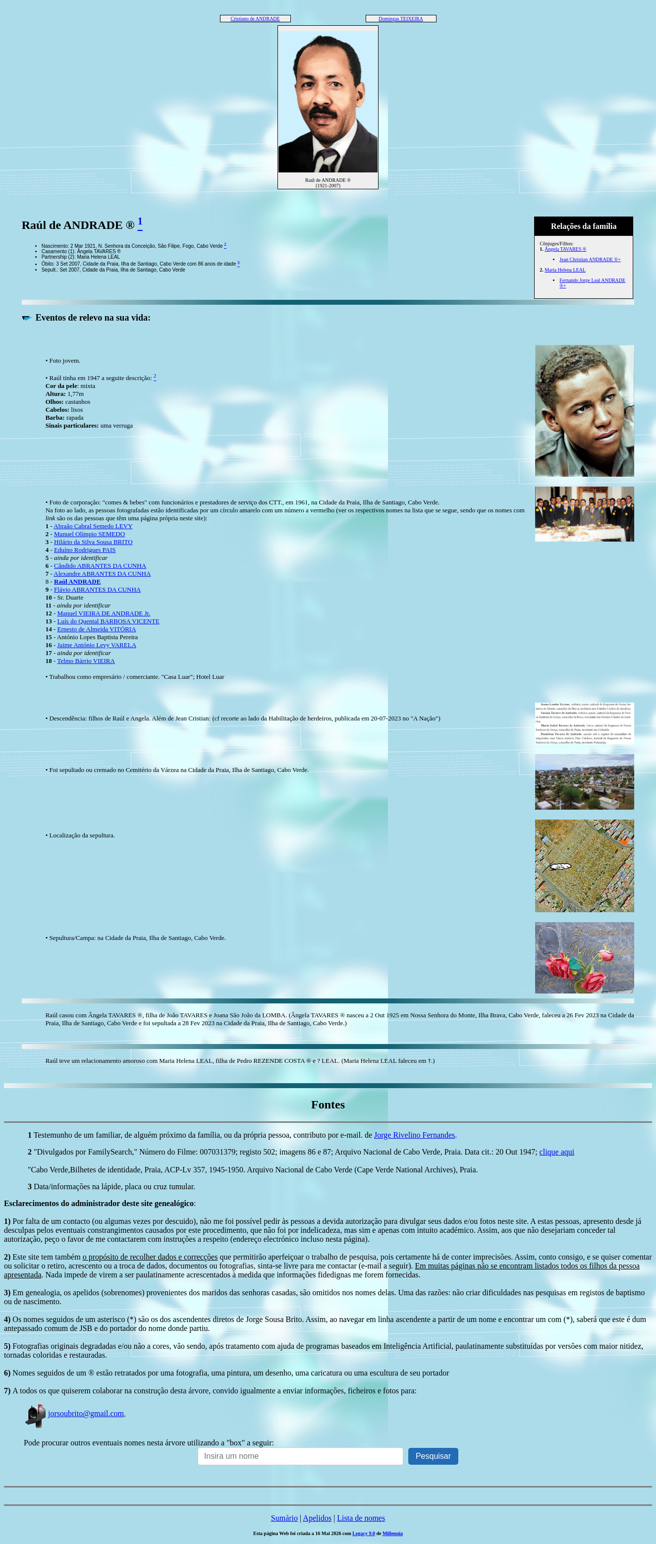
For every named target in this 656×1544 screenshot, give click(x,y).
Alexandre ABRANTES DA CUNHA (102, 573)
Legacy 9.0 (363, 1533)
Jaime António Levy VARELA (97, 645)
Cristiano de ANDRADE (254, 18)
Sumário (284, 1518)
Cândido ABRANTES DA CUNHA (100, 565)
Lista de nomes (361, 1518)
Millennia (393, 1533)
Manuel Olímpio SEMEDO (89, 534)
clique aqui (557, 1152)
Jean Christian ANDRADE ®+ (590, 259)
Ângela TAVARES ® (565, 249)
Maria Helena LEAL (565, 270)
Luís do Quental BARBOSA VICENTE (108, 621)
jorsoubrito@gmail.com (74, 1413)
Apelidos (317, 1518)
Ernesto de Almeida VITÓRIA (96, 629)
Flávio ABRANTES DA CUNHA (97, 589)
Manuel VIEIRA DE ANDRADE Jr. (104, 613)
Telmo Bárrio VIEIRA (86, 660)
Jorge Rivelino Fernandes (414, 1135)
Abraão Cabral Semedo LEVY (93, 526)
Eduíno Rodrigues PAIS (84, 549)
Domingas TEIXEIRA (401, 18)
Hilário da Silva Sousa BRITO (93, 542)
